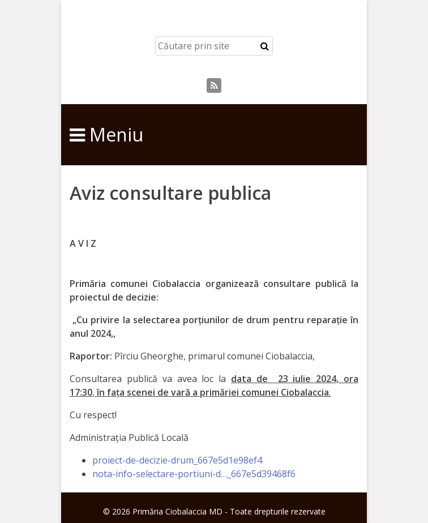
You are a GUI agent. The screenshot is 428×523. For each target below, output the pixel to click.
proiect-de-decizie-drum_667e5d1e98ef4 (177, 460)
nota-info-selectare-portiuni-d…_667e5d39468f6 (194, 474)
